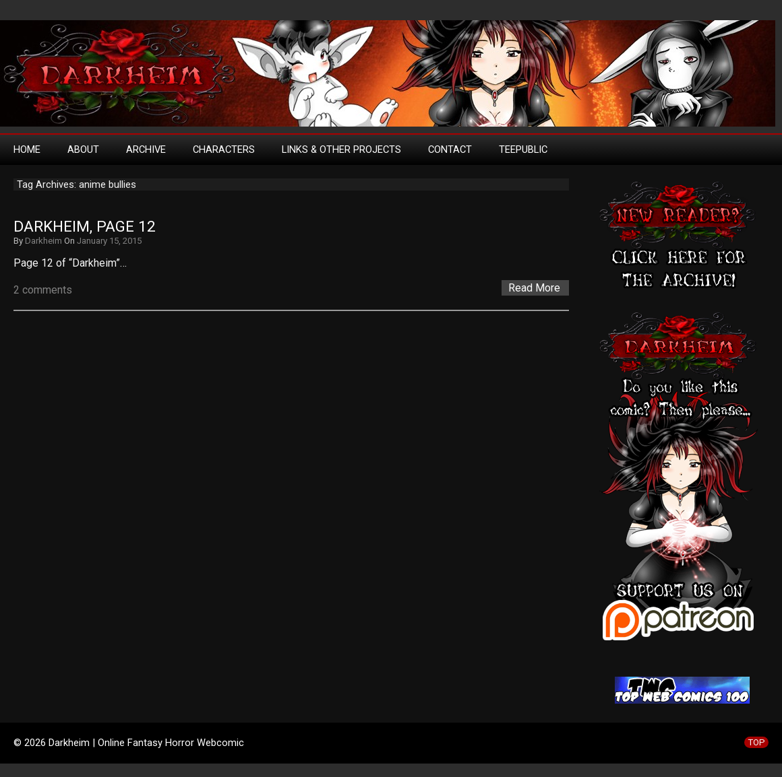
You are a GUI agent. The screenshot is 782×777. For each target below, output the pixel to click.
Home (26, 149)
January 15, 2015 (109, 241)
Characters (224, 149)
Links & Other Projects (341, 149)
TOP (756, 742)
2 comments (42, 289)
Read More (534, 287)
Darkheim (43, 241)
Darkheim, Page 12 (84, 226)
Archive (146, 149)
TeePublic (523, 149)
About (83, 149)
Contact (450, 149)
